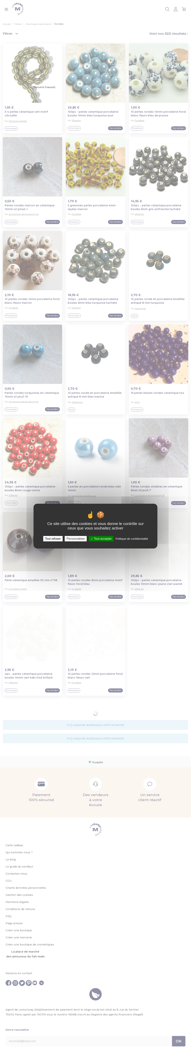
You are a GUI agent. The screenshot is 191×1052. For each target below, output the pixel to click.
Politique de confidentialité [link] (131, 538)
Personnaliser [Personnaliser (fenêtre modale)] (76, 538)
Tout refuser (53, 538)
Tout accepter (101, 538)
